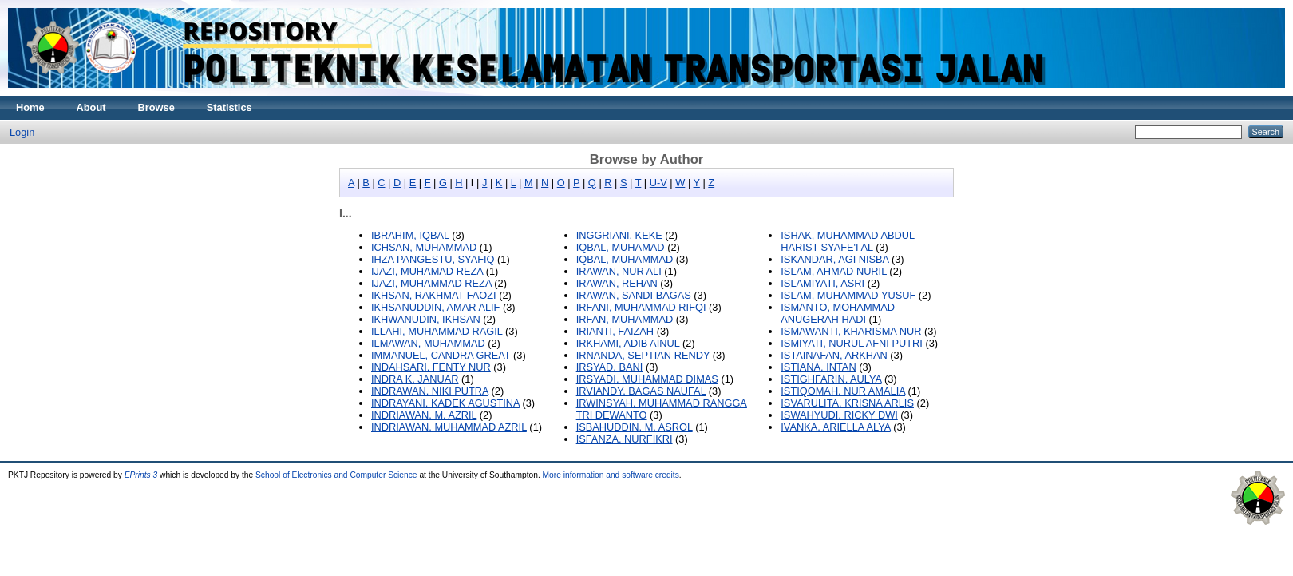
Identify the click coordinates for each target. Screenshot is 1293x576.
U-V (658, 183)
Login (22, 132)
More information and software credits (611, 475)
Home (30, 107)
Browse (156, 107)
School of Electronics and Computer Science (336, 475)
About (91, 107)
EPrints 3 (141, 475)
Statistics (229, 107)
